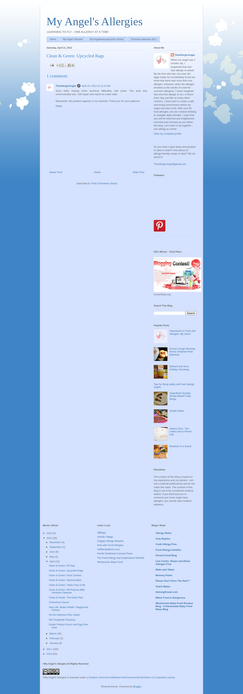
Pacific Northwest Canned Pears (115, 553)
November (56, 542)
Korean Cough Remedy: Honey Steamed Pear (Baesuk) (182, 351)
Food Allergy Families (168, 549)
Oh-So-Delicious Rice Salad (64, 614)
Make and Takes (164, 569)
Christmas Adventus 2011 (144, 39)
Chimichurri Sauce (59, 602)
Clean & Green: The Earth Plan (66, 597)
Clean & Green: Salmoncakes (65, 580)
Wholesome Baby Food (110, 562)
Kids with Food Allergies (110, 545)
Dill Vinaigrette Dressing (62, 619)
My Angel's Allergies (95, 21)
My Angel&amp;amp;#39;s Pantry (107, 39)
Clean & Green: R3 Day (62, 565)
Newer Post (55, 172)
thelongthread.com (166, 592)
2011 (50, 649)
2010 (50, 653)
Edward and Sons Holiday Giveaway (179, 368)
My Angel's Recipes (73, 39)
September (56, 547)
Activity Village (105, 536)
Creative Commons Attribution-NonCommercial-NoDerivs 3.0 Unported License (131, 677)
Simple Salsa (176, 410)
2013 (50, 533)
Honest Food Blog (166, 555)
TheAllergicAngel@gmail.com (170, 164)
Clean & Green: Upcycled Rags (66, 570)
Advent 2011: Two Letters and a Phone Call (180, 431)
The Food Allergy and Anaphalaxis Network (120, 557)
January (54, 643)
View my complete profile (167, 133)
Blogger (137, 686)
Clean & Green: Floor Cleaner (65, 575)
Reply (59, 106)
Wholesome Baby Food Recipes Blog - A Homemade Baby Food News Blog (174, 606)
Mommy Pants (163, 575)
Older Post (138, 172)
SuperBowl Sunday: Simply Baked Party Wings (180, 396)
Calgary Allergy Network (110, 541)
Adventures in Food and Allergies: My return (182, 332)
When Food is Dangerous (170, 597)
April (52, 561)
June (53, 551)
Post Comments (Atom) (104, 183)
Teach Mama (162, 586)
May (52, 556)
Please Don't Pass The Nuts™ (172, 580)
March (53, 633)
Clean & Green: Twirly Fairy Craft (67, 585)
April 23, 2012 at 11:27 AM (96, 85)
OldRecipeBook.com (108, 549)
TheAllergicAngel (66, 85)
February (55, 638)
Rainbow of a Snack (180, 446)
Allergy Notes (163, 533)
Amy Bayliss (162, 538)
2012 (50, 538)
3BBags (101, 532)
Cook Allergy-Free (166, 544)
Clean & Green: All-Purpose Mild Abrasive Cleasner (66, 591)
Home (53, 39)
